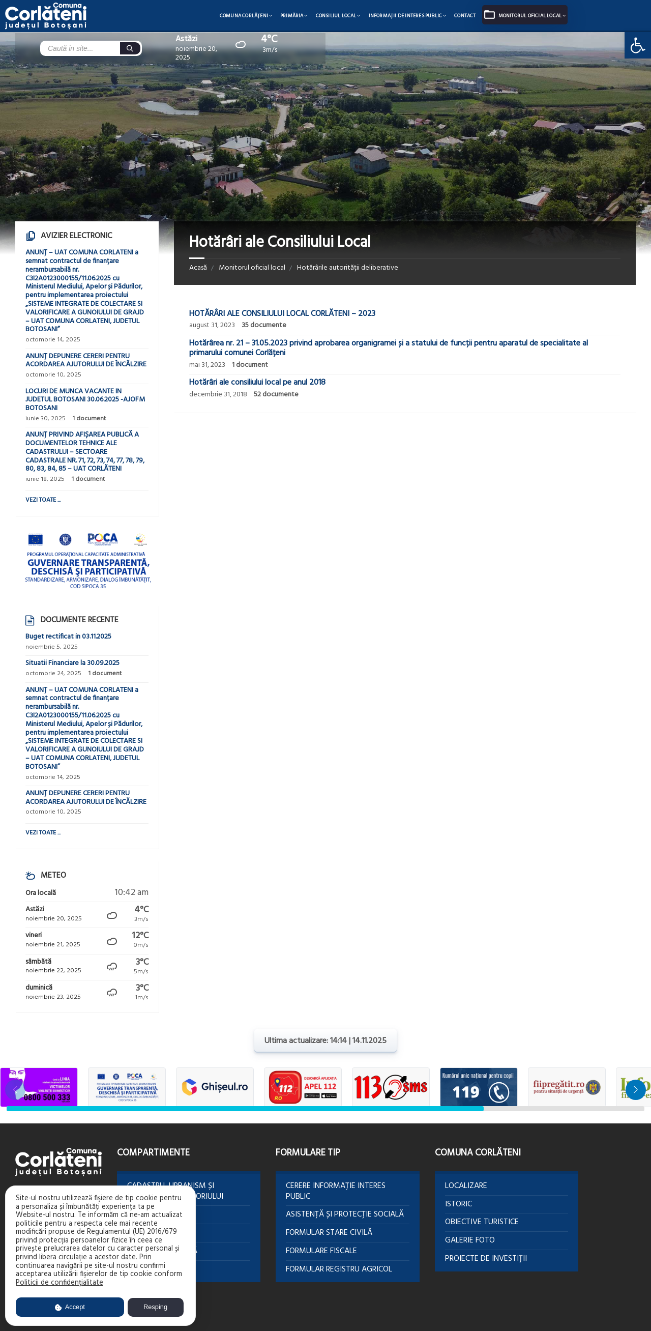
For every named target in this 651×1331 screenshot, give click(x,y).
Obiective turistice (482, 1222)
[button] (636, 1090)
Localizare (466, 1186)
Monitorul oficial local (530, 16)
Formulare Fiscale (321, 1251)
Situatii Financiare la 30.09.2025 (72, 663)
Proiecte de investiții (486, 1258)
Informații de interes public (405, 16)
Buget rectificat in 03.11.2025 (68, 637)
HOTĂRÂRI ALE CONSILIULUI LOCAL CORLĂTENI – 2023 (282, 314)
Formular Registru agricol (339, 1269)
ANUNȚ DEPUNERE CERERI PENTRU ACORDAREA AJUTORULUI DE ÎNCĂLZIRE (85, 361)
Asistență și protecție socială (345, 1214)
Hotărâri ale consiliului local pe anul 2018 (257, 382)
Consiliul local (336, 16)
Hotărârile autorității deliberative (347, 268)
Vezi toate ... (43, 500)
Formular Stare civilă (329, 1232)
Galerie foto (470, 1240)
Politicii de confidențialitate (59, 1283)
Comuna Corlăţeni (244, 16)
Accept (70, 1307)
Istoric (458, 1204)
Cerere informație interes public (336, 1191)
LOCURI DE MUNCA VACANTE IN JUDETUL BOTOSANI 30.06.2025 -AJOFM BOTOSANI (85, 400)
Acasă (198, 268)
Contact (465, 16)
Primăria (292, 16)
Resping (155, 1307)
